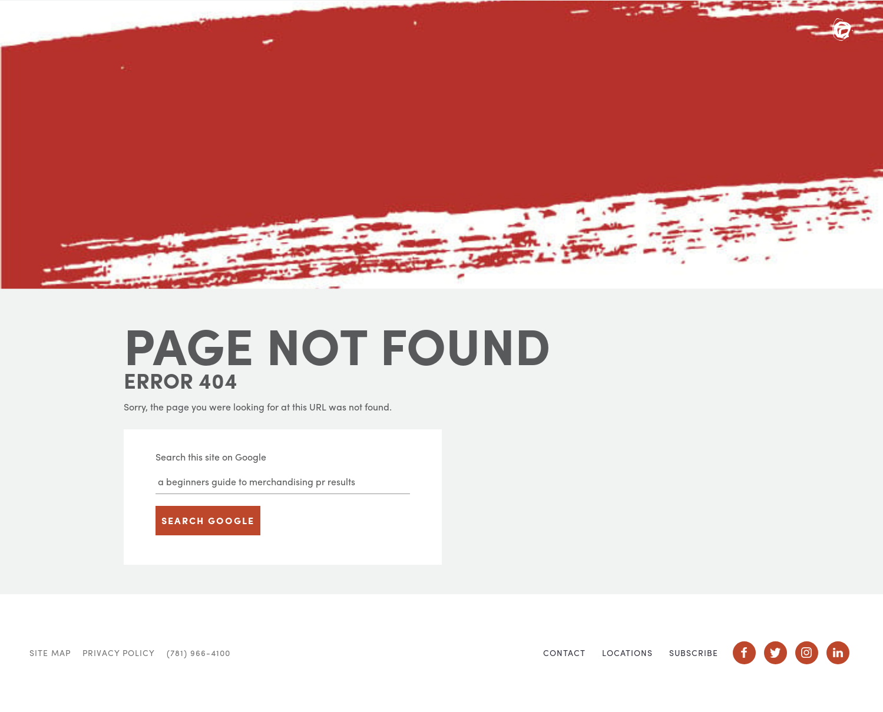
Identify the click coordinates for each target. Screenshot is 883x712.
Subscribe (693, 652)
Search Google (207, 520)
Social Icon (744, 652)
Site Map (50, 652)
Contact (564, 652)
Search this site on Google (211, 456)
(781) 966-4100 (198, 652)
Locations (627, 652)
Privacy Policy (118, 652)
